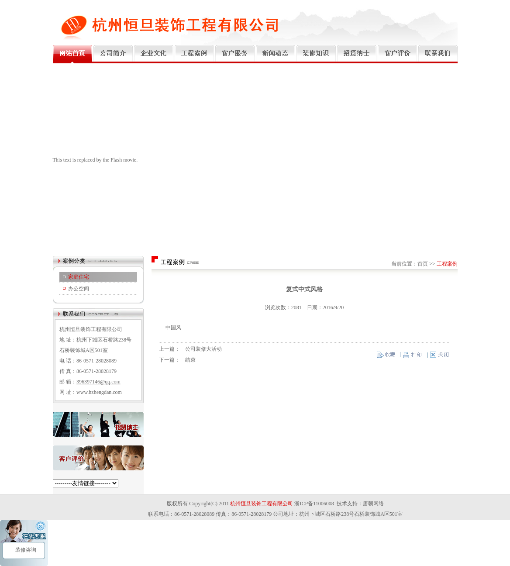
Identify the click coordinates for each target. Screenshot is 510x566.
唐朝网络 (373, 503)
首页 (422, 264)
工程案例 (447, 264)
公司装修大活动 (203, 349)
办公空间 (78, 289)
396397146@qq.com (98, 382)
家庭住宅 (78, 277)
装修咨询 (25, 550)
